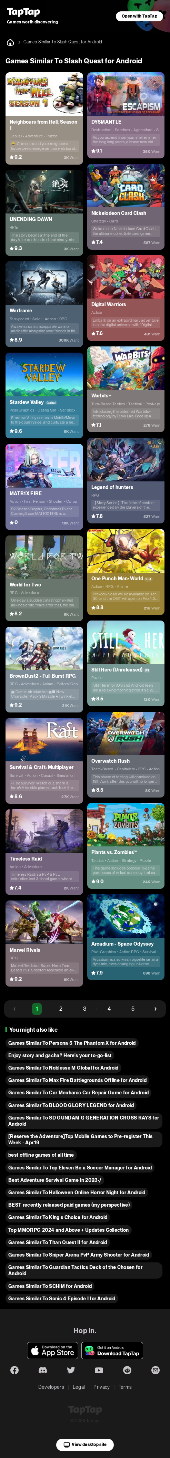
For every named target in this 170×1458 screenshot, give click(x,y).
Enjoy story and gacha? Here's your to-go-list (59, 1055)
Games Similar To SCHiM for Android (50, 1286)
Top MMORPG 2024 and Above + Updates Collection (68, 1230)
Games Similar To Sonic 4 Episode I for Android (62, 1298)
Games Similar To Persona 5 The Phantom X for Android (72, 1043)
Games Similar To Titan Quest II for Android (57, 1242)
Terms (125, 1387)
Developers (51, 1387)
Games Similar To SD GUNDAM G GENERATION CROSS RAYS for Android (83, 1121)
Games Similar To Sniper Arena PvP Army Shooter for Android (78, 1255)
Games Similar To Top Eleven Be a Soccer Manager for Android (80, 1167)
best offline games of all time (41, 1155)
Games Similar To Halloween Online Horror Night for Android (77, 1192)
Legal (79, 1387)
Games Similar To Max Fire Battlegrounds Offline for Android (77, 1080)
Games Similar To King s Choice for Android (57, 1217)
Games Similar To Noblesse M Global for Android (63, 1068)
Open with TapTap (139, 16)
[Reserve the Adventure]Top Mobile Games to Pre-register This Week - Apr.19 (80, 1139)
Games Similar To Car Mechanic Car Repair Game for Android (78, 1092)
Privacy (101, 1387)
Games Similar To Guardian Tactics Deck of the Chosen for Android (75, 1270)
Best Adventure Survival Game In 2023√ (54, 1180)
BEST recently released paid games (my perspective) (69, 1205)
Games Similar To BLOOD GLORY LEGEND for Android (71, 1105)
